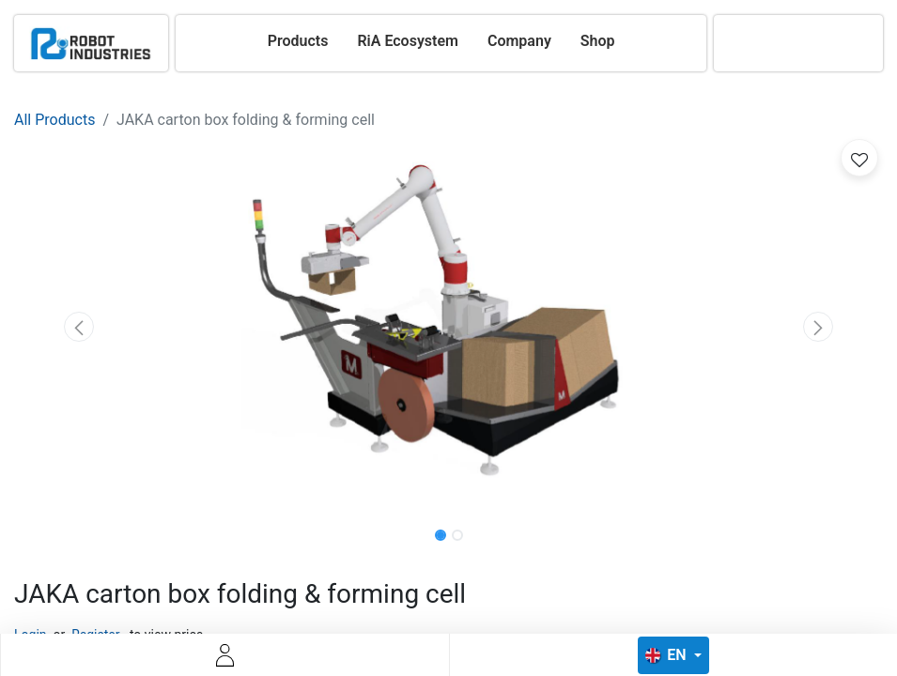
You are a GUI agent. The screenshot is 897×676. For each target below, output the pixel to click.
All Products (54, 120)
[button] (79, 326)
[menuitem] (298, 41)
